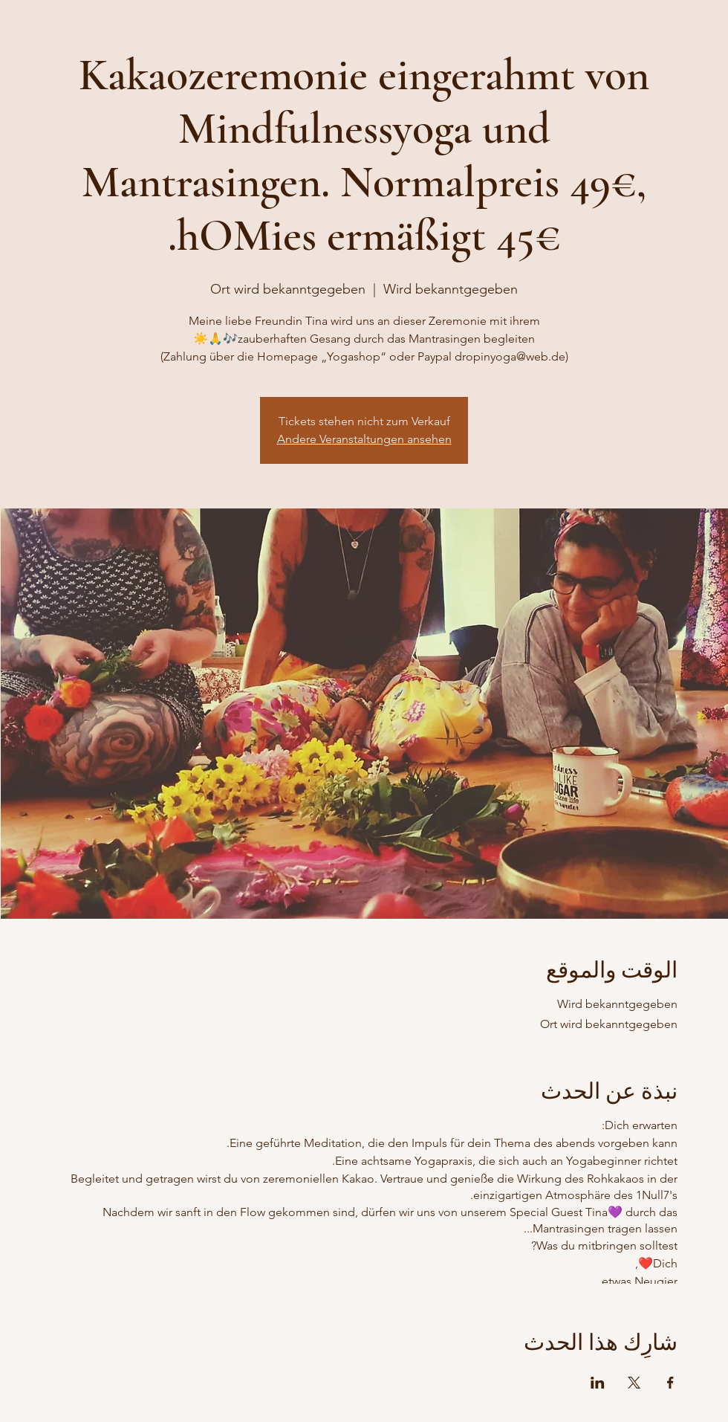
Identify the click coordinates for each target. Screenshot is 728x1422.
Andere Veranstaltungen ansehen (364, 439)
